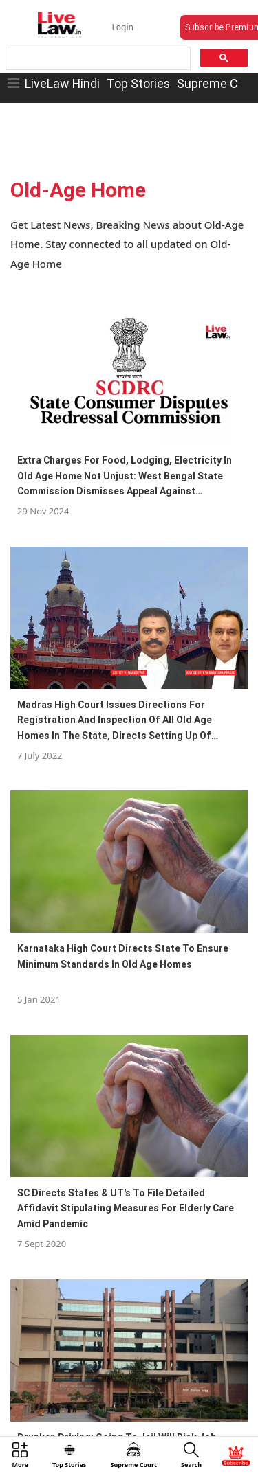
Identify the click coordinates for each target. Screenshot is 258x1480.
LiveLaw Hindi (62, 83)
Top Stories (138, 83)
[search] (97, 59)
